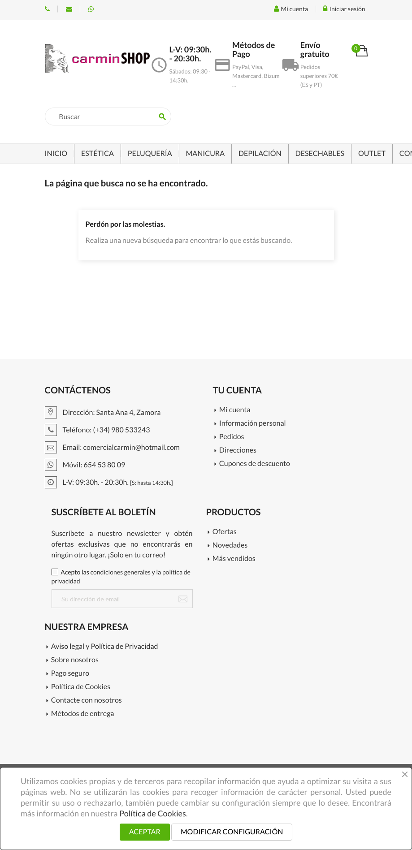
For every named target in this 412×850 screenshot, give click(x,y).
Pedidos (231, 437)
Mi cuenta (235, 410)
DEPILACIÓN (260, 153)
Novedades (230, 545)
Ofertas (225, 532)
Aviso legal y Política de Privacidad (104, 647)
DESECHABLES (319, 153)
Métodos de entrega (82, 714)
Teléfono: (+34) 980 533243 (47, 9)
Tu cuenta (237, 390)
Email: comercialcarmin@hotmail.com (112, 447)
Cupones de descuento (254, 464)
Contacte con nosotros (86, 700)
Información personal (252, 423)
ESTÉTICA (97, 153)
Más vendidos (234, 559)
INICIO (56, 153)
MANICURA (205, 153)
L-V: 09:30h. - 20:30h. (109, 482)
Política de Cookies (80, 687)
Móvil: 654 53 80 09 (91, 9)
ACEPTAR (144, 832)
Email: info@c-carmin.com (69, 9)
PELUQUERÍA (150, 153)
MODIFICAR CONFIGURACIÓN (232, 832)
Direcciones (237, 450)
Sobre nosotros (75, 660)
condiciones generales (121, 572)
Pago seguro (70, 673)
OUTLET (372, 153)
